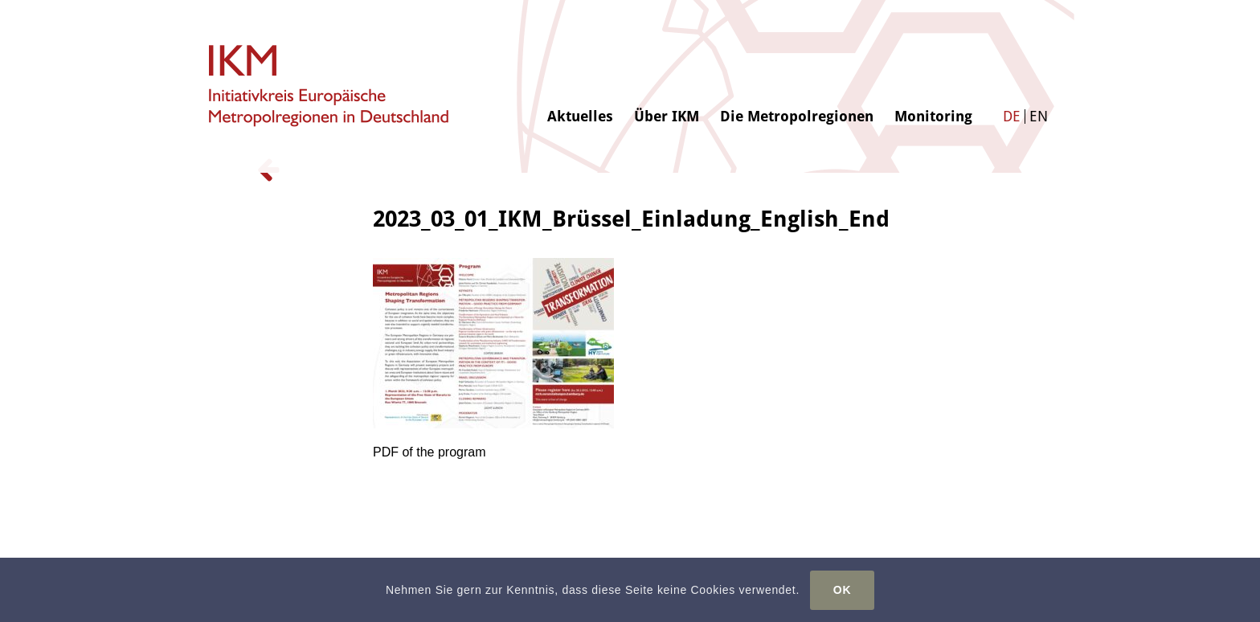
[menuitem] (580, 62)
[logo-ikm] (330, 86)
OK (842, 589)
